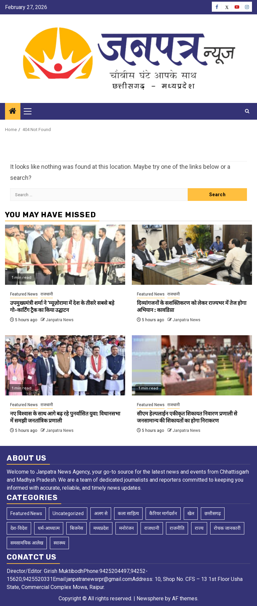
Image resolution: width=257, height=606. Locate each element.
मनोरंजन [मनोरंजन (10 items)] (126, 528)
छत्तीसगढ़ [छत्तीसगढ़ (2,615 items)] (212, 513)
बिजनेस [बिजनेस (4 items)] (76, 528)
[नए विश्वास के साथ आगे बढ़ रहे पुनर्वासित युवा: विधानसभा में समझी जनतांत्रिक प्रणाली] (65, 365)
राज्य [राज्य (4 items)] (199, 528)
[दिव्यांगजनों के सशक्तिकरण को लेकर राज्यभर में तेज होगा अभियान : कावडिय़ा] (192, 255)
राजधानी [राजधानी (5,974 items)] (151, 528)
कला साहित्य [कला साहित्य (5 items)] (128, 513)
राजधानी (46, 294)
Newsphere (150, 598)
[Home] (12, 111)
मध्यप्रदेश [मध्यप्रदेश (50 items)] (101, 528)
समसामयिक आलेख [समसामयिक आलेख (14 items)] (26, 543)
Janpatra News (60, 320)
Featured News (24, 294)
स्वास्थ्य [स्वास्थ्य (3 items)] (59, 543)
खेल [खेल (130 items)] (190, 513)
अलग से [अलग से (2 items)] (100, 513)
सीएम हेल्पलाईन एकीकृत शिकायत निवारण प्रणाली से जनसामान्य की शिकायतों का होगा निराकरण (187, 417)
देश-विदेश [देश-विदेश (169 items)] (18, 528)
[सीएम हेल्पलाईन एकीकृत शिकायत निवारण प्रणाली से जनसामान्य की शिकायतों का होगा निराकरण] (192, 365)
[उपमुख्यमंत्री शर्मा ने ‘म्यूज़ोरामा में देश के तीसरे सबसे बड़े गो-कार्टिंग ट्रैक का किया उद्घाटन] (65, 255)
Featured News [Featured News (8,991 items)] (26, 513)
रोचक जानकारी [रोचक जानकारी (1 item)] (227, 528)
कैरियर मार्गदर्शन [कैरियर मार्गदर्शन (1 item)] (163, 513)
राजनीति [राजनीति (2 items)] (177, 528)
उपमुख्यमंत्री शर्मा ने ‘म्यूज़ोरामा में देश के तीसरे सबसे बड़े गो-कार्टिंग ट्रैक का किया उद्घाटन (62, 306)
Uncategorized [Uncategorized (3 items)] (68, 513)
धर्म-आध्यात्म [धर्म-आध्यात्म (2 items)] (49, 528)
